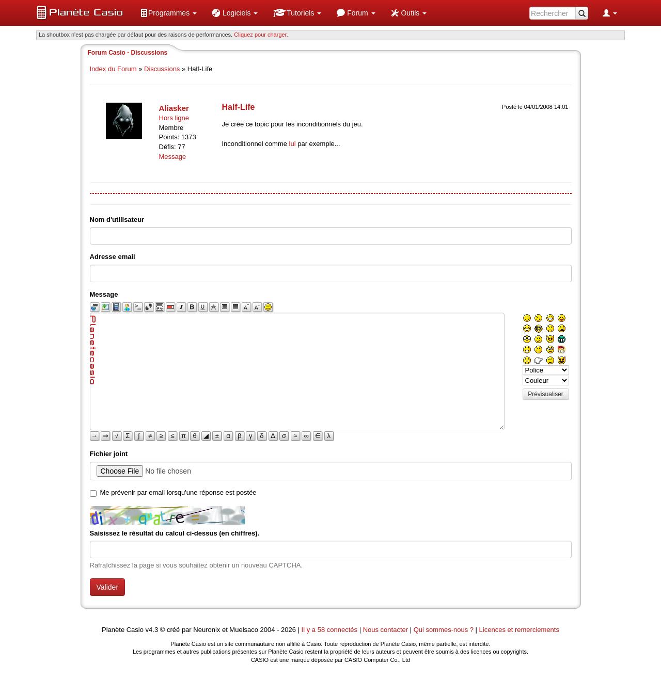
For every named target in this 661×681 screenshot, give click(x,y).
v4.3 (152, 630)
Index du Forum (113, 69)
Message (172, 156)
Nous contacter (385, 630)
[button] (168, 13)
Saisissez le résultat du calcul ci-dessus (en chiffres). (175, 533)
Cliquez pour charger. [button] (261, 34)
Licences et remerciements (519, 630)
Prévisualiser (545, 394)
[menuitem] (168, 13)
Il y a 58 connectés (330, 630)
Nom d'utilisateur (117, 219)
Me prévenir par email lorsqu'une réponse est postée (178, 492)
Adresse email (112, 257)
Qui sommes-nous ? (444, 630)
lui (292, 144)
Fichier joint (109, 454)
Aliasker (174, 108)
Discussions (162, 69)
